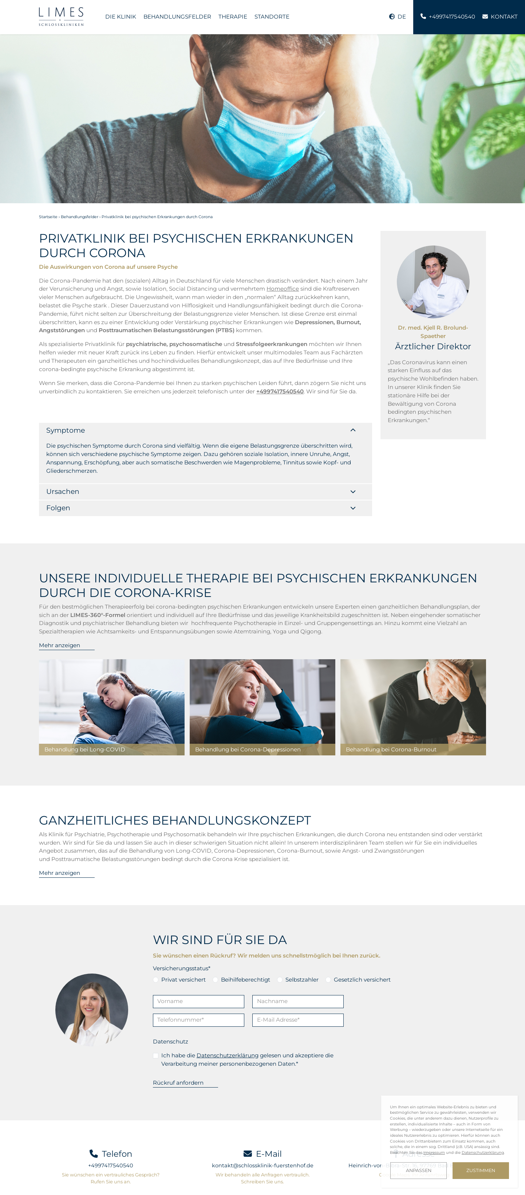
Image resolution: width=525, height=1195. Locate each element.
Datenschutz (170, 996)
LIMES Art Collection (232, 1178)
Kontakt (49, 1178)
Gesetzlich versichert (362, 934)
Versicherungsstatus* (181, 923)
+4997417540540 (110, 1120)
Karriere (78, 1178)
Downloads (111, 1178)
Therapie (232, 16)
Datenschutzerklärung (227, 1010)
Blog (140, 1178)
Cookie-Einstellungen (65, 1184)
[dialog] (449, 1142)
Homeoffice (283, 288)
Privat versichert (183, 934)
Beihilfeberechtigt (245, 934)
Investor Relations (176, 1178)
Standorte (271, 16)
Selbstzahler (302, 934)
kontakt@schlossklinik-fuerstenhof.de (262, 1120)
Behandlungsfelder (177, 16)
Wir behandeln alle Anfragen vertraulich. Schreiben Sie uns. (263, 1133)
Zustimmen (480, 1170)
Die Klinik (120, 16)
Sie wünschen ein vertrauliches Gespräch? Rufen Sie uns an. (110, 1133)
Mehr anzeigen (59, 600)
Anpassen (418, 1170)
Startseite (48, 217)
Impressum (277, 1178)
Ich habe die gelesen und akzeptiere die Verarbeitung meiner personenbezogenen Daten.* (247, 1014)
